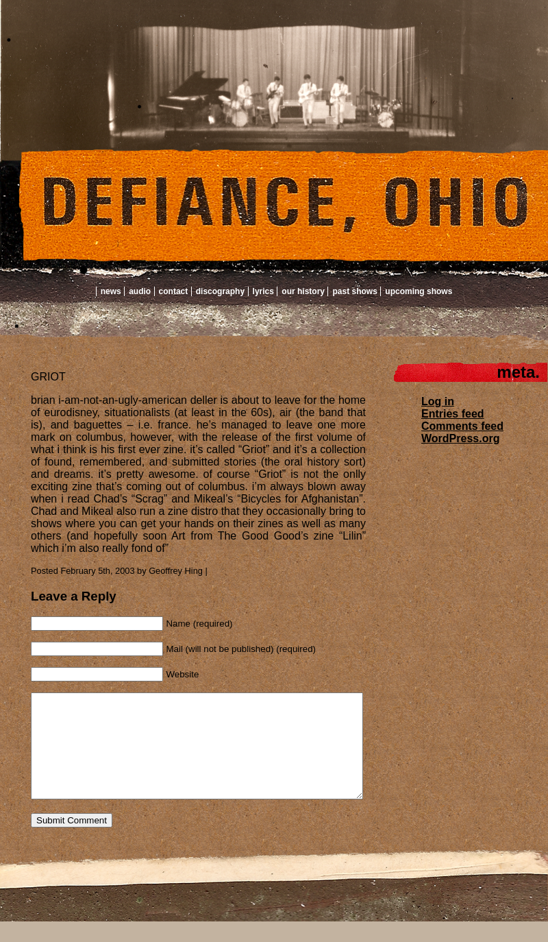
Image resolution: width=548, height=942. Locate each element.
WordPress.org (460, 438)
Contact (173, 291)
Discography (220, 291)
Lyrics (263, 291)
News (111, 291)
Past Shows (354, 291)
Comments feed (462, 426)
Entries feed (452, 414)
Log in (437, 401)
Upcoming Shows (418, 291)
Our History (303, 291)
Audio (140, 291)
